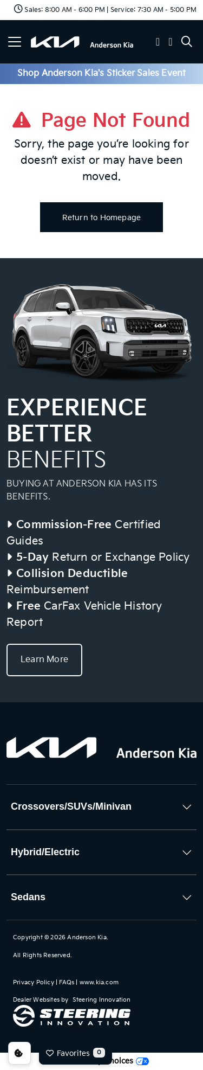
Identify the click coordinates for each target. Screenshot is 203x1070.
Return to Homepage (101, 217)
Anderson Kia (86, 937)
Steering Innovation (102, 999)
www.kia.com (99, 982)
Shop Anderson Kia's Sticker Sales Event (101, 73)
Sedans (28, 897)
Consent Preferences (19, 1053)
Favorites (75, 1053)
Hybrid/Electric (45, 852)
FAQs (66, 982)
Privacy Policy (33, 982)
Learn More (44, 660)
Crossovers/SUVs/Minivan (71, 806)
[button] (158, 43)
